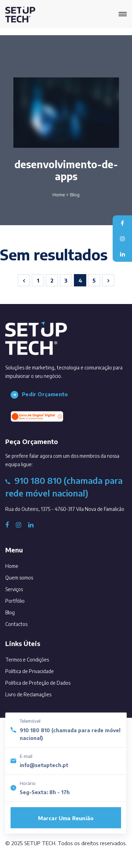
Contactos (26, 622)
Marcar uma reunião (66, 818)
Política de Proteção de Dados (37, 683)
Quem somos (28, 576)
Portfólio (24, 599)
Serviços (23, 587)
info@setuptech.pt (44, 765)
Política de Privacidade (29, 671)
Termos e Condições (27, 660)
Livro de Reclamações (28, 694)
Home (58, 194)
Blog (19, 611)
